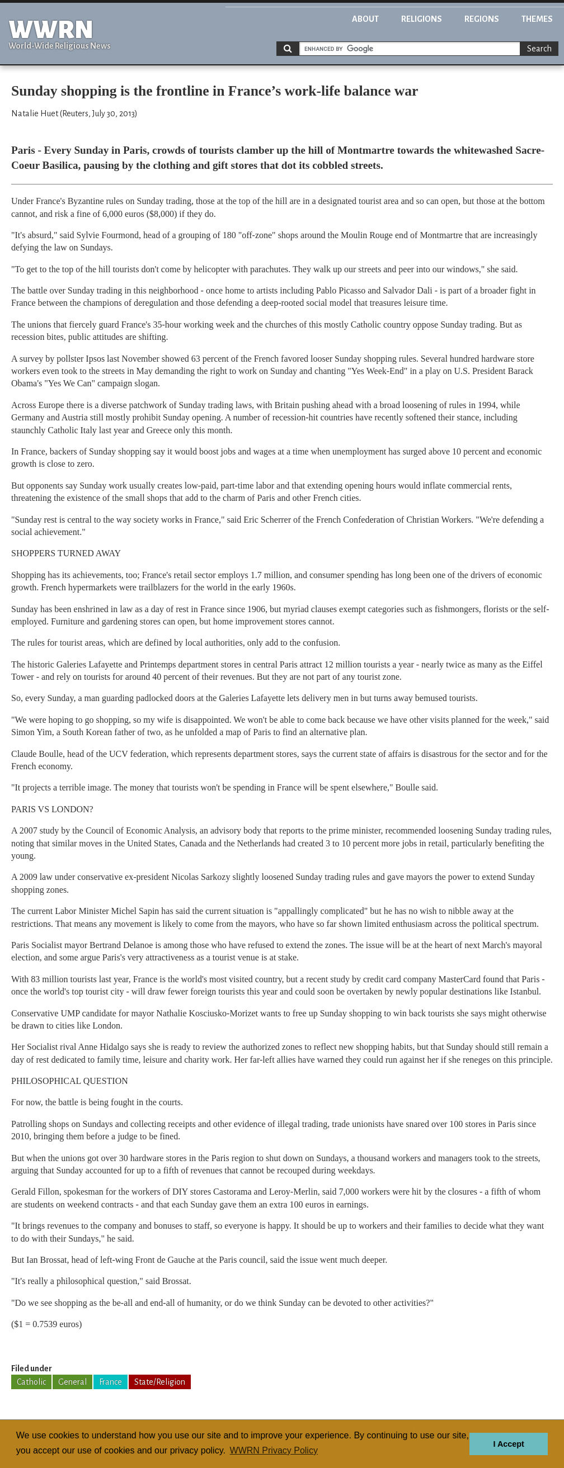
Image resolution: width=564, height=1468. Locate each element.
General (72, 1381)
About (365, 19)
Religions (421, 19)
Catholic (31, 1381)
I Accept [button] (508, 1443)
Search (539, 48)
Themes (537, 19)
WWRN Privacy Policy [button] (274, 1450)
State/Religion (159, 1381)
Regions (481, 19)
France (110, 1381)
